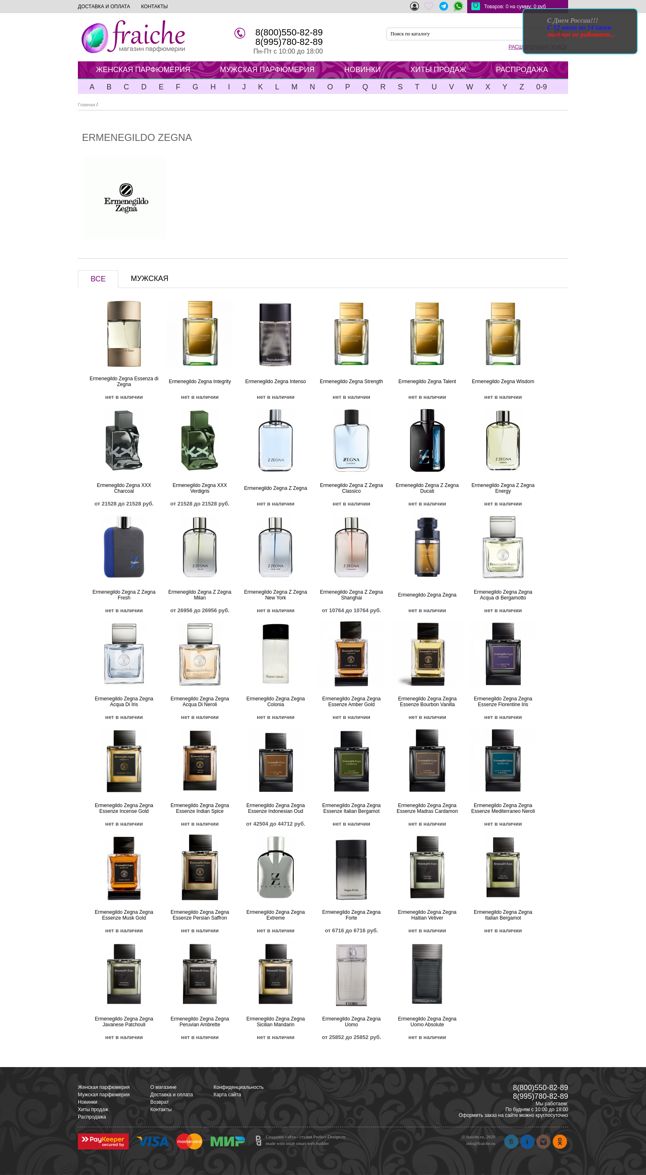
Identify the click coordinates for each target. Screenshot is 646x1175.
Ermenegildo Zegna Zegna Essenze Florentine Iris (503, 701)
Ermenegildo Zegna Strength (351, 381)
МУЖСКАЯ (149, 278)
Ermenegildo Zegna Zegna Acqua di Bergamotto (503, 595)
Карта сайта (227, 1095)
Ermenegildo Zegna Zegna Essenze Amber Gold (351, 701)
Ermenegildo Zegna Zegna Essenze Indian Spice (200, 808)
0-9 (541, 87)
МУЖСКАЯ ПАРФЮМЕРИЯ (267, 70)
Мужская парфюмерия (104, 1095)
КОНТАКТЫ (154, 6)
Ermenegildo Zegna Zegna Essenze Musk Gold (124, 915)
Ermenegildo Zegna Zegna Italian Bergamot (503, 915)
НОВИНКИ (362, 70)
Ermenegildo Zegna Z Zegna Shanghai (351, 595)
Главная (86, 104)
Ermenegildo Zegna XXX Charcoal (124, 488)
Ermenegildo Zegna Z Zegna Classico (351, 488)
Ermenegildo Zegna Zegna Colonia (275, 701)
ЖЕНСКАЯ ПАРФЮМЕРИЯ (143, 70)
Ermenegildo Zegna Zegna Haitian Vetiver (427, 915)
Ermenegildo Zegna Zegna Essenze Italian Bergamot (351, 808)
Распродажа (92, 1117)
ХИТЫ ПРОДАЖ (438, 70)
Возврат (159, 1102)
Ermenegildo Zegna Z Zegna (275, 488)
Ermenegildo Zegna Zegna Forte (351, 915)
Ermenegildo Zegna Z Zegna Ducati (427, 488)
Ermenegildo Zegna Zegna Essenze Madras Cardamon (427, 808)
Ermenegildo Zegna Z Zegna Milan (200, 595)
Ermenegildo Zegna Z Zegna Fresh (124, 595)
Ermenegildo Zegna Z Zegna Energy (503, 488)
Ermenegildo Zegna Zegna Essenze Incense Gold (124, 808)
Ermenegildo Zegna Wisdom (503, 381)
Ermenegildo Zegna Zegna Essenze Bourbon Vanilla (427, 701)
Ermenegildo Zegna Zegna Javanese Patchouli (124, 1022)
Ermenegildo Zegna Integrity (200, 381)
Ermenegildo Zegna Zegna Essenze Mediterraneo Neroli (503, 808)
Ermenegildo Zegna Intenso (275, 381)
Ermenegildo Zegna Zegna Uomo (351, 1022)
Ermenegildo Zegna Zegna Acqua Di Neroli (200, 701)
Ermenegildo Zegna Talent (427, 381)
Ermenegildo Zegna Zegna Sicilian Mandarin (275, 1022)
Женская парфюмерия (104, 1087)
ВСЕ (98, 279)
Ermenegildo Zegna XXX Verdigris (200, 488)
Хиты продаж (93, 1109)
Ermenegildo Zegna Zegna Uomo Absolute (427, 1022)
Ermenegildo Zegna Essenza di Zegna (124, 381)
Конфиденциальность (238, 1087)
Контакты (161, 1109)
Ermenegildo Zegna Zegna (427, 595)
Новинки (87, 1102)
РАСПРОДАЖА (522, 70)
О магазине (163, 1087)
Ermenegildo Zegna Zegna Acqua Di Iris (124, 701)
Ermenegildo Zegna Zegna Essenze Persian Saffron (200, 915)
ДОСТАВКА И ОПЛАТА (104, 6)
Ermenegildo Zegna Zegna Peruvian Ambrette (200, 1022)
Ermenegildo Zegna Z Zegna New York (275, 595)
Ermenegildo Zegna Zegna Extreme (275, 915)
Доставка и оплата (171, 1095)
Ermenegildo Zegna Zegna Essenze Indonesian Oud (275, 808)
